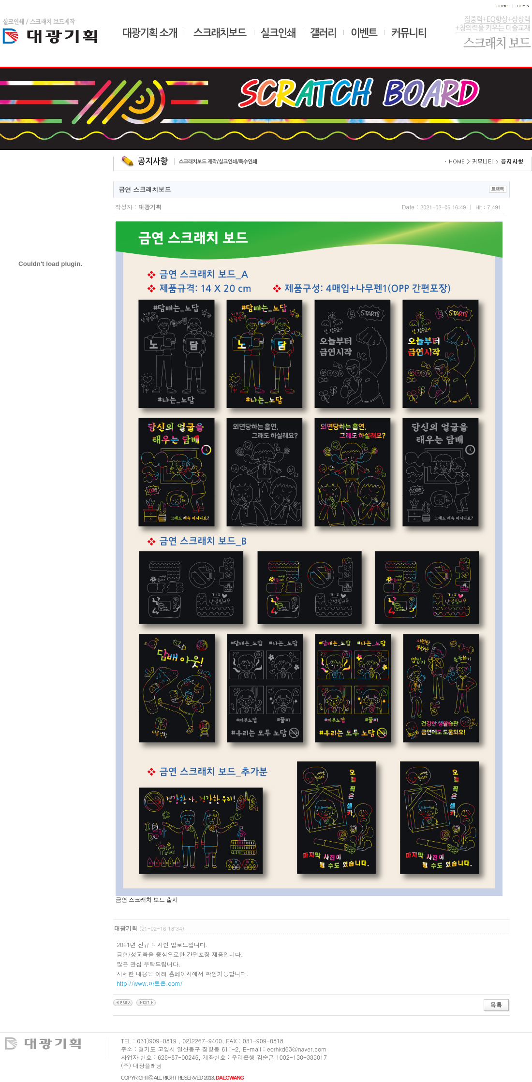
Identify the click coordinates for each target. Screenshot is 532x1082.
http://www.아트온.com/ (150, 983)
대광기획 (59, 29)
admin (522, 6)
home (504, 6)
